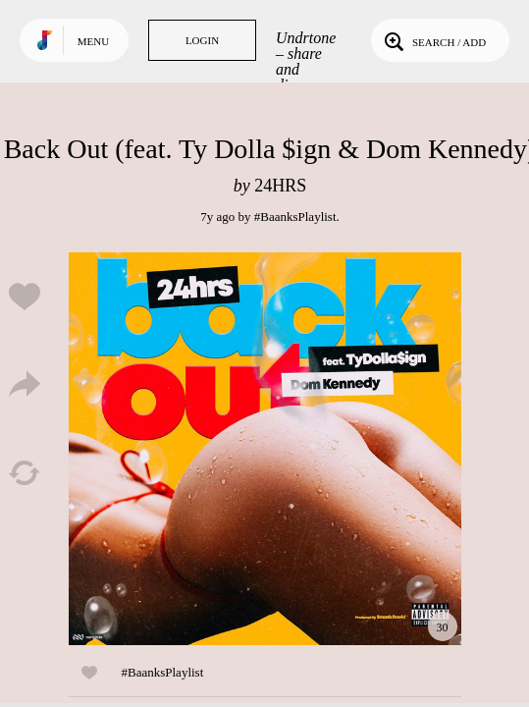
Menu (93, 41)
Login (202, 40)
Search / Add (433, 40)
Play (265, 448)
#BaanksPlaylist (295, 216)
